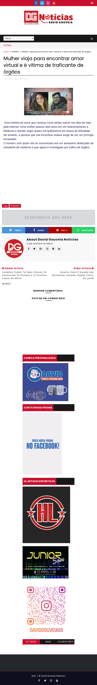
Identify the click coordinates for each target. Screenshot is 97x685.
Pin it (62, 230)
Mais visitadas (48, 642)
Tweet (15, 230)
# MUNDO (15, 205)
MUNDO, (24, 78)
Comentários (66, 642)
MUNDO (15, 51)
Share (38, 230)
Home (6, 51)
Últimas (31, 641)
